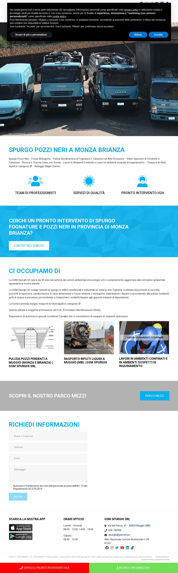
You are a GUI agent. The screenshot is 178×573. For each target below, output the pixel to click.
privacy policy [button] (131, 9)
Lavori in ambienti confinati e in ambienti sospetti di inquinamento (143, 362)
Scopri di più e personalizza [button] (31, 34)
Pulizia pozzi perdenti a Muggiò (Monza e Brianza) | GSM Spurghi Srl (31, 362)
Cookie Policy (147, 560)
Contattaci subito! (29, 245)
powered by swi (162, 560)
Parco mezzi (154, 396)
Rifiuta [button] (138, 34)
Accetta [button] (158, 34)
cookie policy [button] (59, 16)
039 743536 (114, 530)
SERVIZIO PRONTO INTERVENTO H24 (44, 567)
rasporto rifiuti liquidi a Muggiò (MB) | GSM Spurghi (85, 360)
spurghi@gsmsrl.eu (119, 534)
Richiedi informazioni (133, 567)
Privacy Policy (52, 557)
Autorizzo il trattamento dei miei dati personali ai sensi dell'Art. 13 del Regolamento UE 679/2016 (50, 487)
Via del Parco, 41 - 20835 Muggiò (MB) (129, 525)
